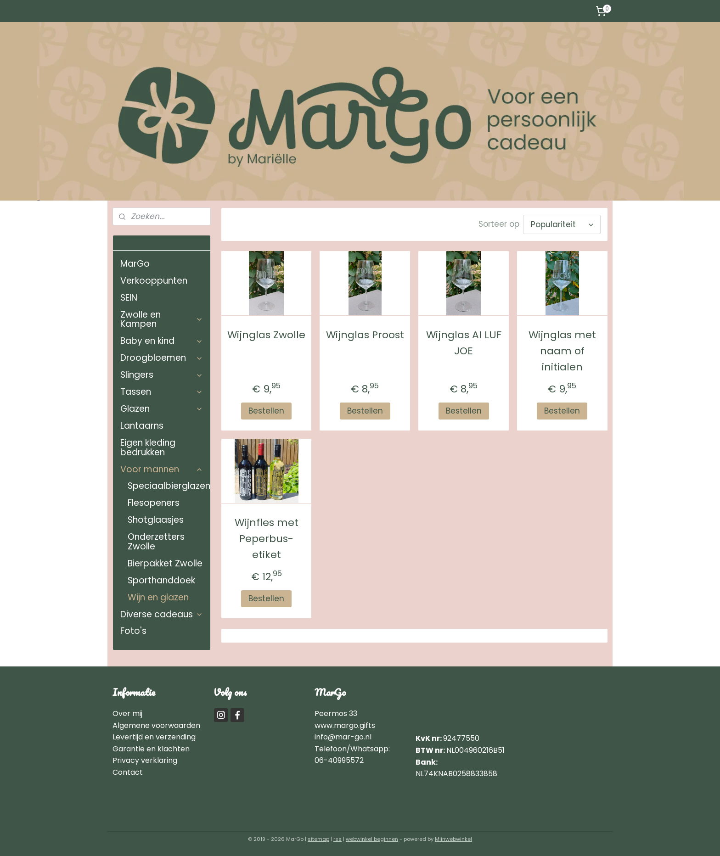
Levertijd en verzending (154, 737)
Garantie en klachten (151, 749)
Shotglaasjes (156, 520)
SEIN (128, 297)
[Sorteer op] (561, 223)
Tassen (161, 392)
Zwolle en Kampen (161, 319)
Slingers (161, 375)
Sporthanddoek (161, 580)
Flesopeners (154, 503)
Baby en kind (161, 341)
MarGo (135, 263)
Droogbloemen (161, 358)
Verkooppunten (153, 280)
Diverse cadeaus (161, 614)
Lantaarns (141, 426)
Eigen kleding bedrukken (147, 447)
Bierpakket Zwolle (165, 563)
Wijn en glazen (158, 597)
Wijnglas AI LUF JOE (463, 340)
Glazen (161, 409)
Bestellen (266, 408)
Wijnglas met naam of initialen (562, 348)
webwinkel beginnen (372, 839)
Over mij (128, 713)
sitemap (318, 839)
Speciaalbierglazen (169, 486)
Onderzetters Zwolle (156, 542)
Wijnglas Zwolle (266, 332)
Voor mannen (161, 469)
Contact (127, 772)
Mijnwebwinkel (453, 839)
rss (337, 839)
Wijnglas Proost (365, 332)
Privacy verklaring (144, 760)
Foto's (133, 631)
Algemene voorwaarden (156, 725)
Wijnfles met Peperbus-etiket (266, 536)
